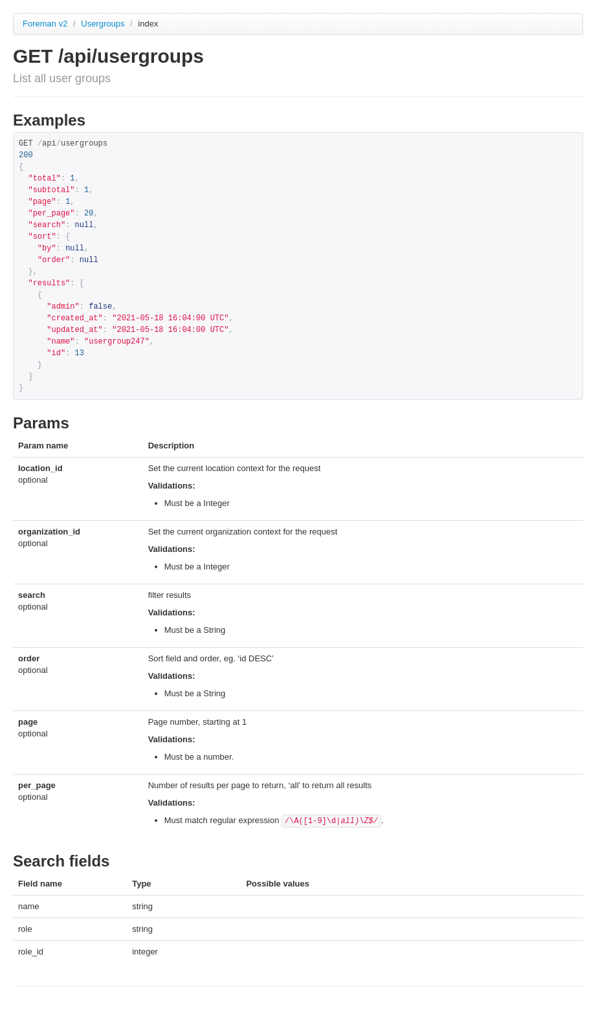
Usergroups (104, 23)
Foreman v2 (45, 23)
